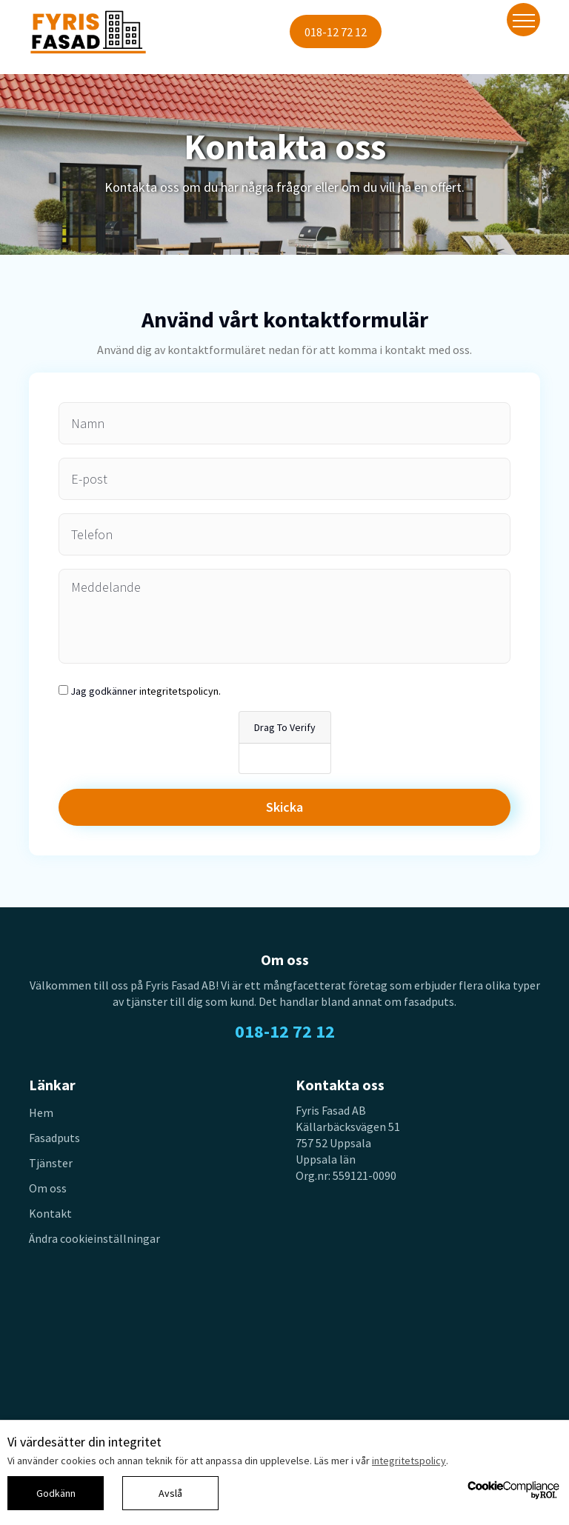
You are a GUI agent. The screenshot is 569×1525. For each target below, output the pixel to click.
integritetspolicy (409, 1460)
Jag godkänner (145, 691)
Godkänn (56, 1493)
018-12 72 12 (336, 31)
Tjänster (51, 1162)
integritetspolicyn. (180, 691)
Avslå (170, 1493)
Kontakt (50, 1213)
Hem (41, 1112)
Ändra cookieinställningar (94, 1238)
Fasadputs (54, 1137)
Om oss (48, 1188)
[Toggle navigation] (523, 19)
